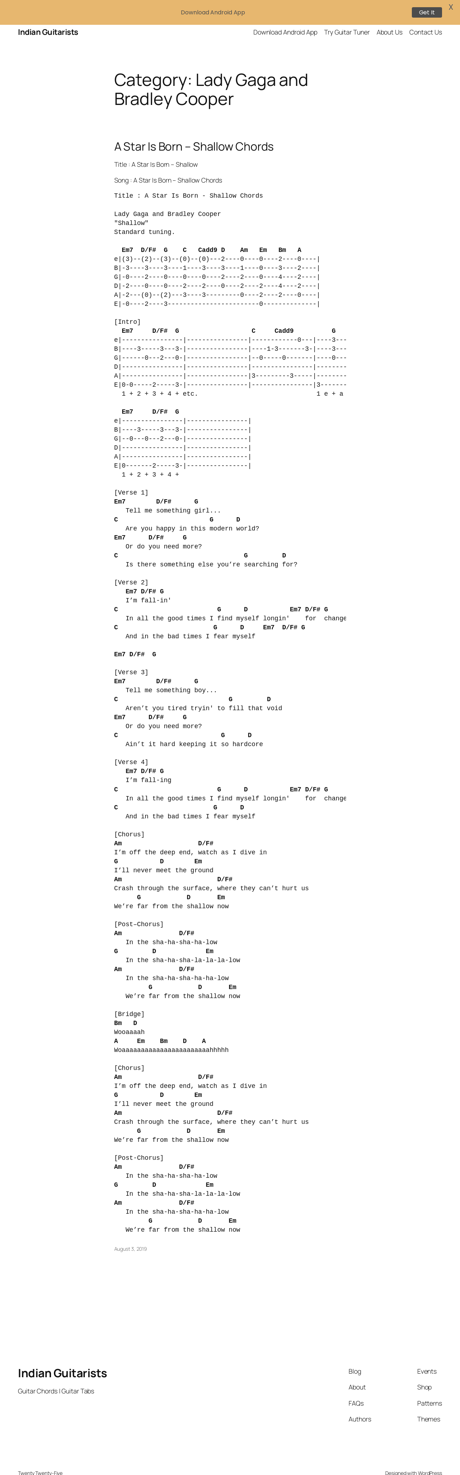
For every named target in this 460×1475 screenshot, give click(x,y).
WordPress (430, 1453)
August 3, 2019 (130, 1229)
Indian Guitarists (62, 1353)
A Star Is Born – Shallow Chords (194, 127)
